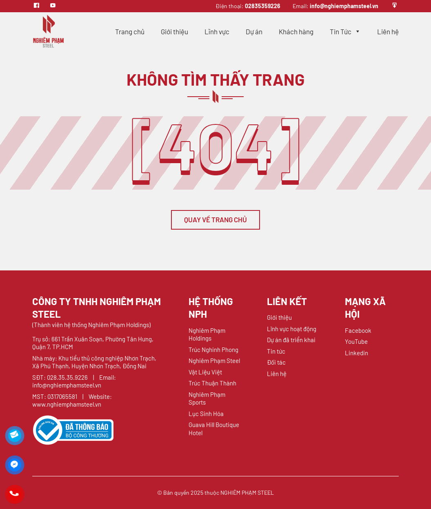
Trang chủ (129, 31)
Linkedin (356, 352)
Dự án (254, 31)
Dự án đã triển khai (291, 339)
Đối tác (276, 362)
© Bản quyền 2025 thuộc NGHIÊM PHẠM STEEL (215, 492)
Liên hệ (388, 31)
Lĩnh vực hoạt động (291, 328)
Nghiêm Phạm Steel (214, 360)
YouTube (356, 341)
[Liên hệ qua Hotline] (14, 494)
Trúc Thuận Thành (212, 383)
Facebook (358, 330)
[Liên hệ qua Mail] (14, 435)
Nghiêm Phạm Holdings (207, 334)
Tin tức (276, 351)
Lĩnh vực (216, 31)
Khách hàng (296, 31)
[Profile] (395, 6)
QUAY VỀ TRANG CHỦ (215, 219)
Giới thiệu (174, 31)
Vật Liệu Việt (205, 372)
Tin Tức (345, 31)
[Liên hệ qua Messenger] (14, 465)
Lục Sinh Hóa (206, 413)
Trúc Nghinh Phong (213, 349)
